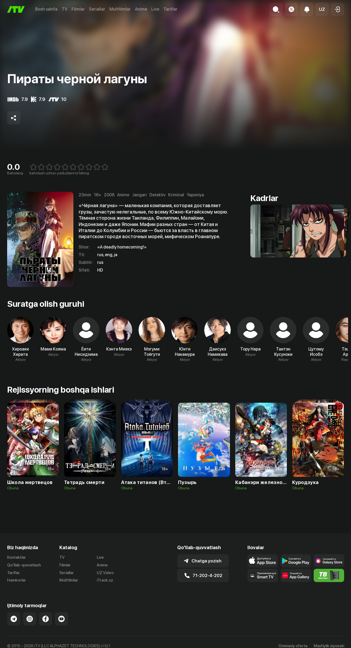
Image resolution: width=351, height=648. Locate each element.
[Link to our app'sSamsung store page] (329, 560)
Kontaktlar (16, 557)
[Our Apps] (262, 575)
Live (155, 9)
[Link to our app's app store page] (262, 560)
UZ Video (105, 572)
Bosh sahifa (46, 9)
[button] (322, 9)
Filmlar (78, 9)
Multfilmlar (120, 9)
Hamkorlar (16, 580)
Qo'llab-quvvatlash (24, 565)
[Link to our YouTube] (61, 618)
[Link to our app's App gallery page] (296, 575)
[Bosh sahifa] (16, 9)
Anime (141, 9)
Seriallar (97, 9)
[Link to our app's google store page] (296, 560)
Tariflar (170, 9)
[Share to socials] (13, 118)
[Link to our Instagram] (29, 618)
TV (64, 9)
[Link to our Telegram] (13, 618)
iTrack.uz (105, 580)
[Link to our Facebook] (45, 618)
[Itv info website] (329, 575)
